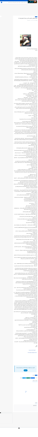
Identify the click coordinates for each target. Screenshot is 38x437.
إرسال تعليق (34, 405)
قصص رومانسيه (14, 2)
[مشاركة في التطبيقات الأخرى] (21, 378)
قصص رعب (22, 2)
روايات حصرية (18, 2)
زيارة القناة (25, 370)
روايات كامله (25, 2)
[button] (33, 378)
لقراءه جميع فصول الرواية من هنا (32, 352)
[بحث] (1, 2)
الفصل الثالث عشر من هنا (32, 350)
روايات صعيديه (10, 2)
